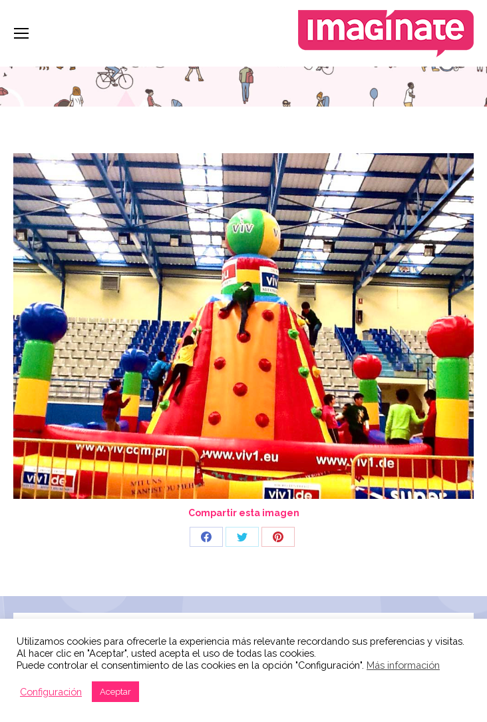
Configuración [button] (51, 691)
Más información (403, 665)
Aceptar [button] (115, 692)
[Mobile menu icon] (21, 33)
